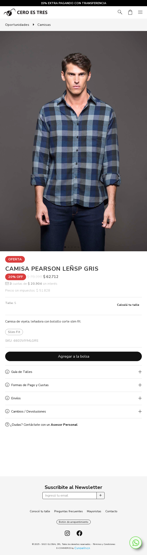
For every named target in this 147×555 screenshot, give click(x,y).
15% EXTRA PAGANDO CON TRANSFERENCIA (73, 3)
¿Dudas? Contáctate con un (41, 424)
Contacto (111, 511)
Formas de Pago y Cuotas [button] (27, 385)
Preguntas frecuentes (68, 511)
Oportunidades (17, 25)
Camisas (44, 25)
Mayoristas (94, 511)
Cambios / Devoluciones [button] (25, 411)
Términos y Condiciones (104, 544)
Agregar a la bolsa (73, 356)
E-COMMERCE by (73, 548)
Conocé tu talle (40, 511)
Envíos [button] (13, 398)
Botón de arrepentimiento (73, 522)
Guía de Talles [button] (18, 372)
